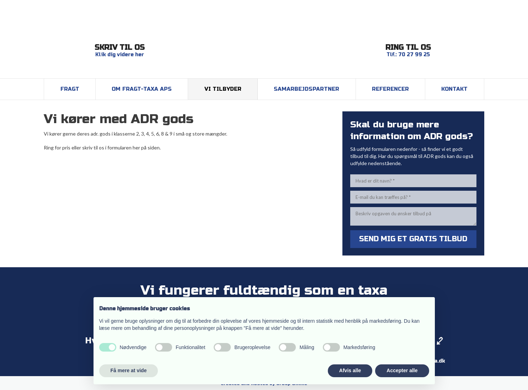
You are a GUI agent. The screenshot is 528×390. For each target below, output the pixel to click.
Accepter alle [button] (401, 370)
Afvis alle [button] (350, 370)
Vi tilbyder (222, 89)
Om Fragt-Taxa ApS (142, 89)
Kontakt (454, 89)
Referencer (390, 89)
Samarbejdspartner (306, 89)
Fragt (69, 89)
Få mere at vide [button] (129, 370)
